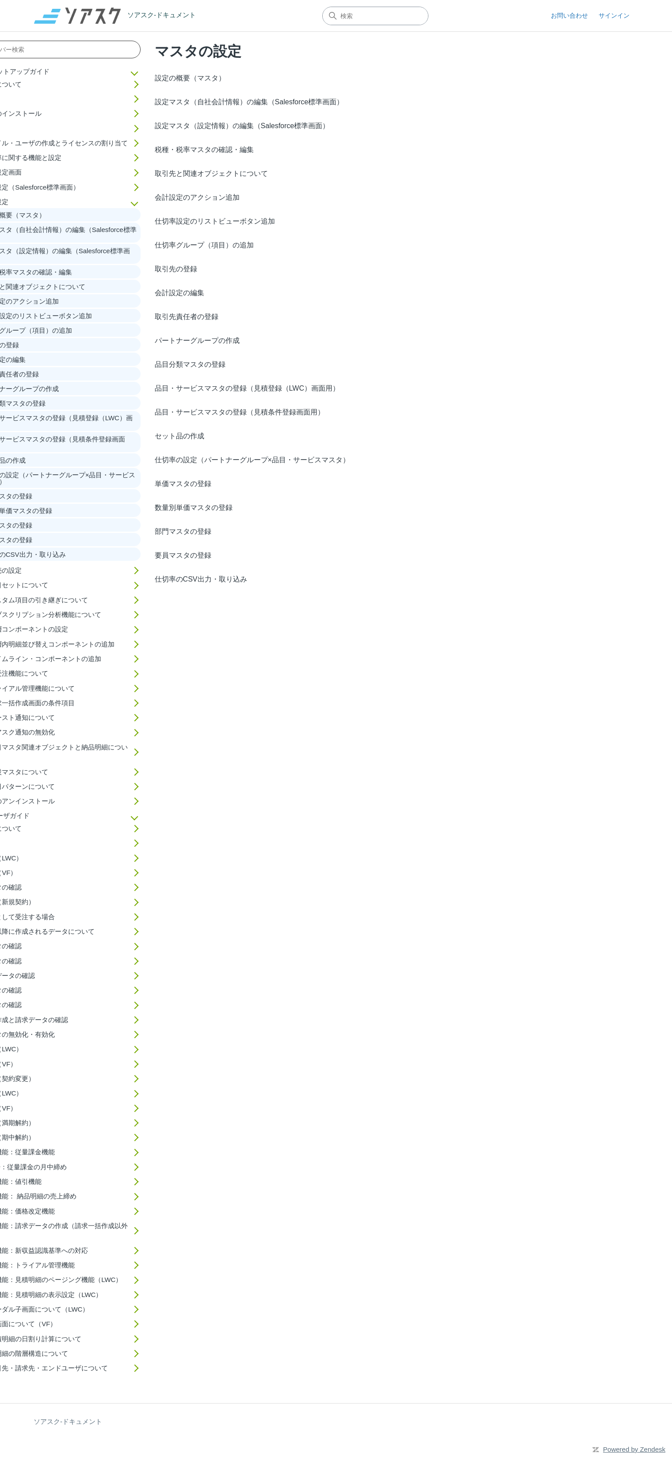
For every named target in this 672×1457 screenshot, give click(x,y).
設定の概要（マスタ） (190, 78)
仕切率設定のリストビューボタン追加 (215, 221)
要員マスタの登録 (183, 555)
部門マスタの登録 (183, 531)
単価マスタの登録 (183, 483)
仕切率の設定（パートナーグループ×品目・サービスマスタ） (252, 460)
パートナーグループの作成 (197, 340)
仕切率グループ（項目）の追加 (204, 245)
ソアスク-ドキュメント (68, 1421)
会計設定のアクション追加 (197, 197)
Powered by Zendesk (634, 1449)
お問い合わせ (569, 15)
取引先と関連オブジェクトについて (211, 173)
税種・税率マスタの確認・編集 (204, 149)
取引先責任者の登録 (186, 316)
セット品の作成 (179, 436)
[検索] (375, 16)
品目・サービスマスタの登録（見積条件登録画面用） (240, 412)
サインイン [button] (614, 15)
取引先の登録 (176, 269)
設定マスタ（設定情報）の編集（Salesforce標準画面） (242, 125)
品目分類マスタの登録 (190, 364)
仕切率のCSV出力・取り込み (201, 579)
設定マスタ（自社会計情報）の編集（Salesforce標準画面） (249, 102)
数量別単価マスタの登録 (194, 507)
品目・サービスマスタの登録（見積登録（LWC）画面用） (247, 388)
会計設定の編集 (179, 293)
